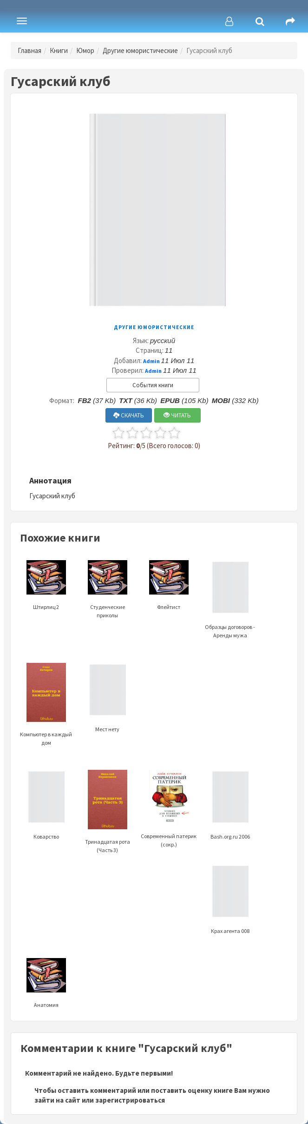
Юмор (85, 50)
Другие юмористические (140, 50)
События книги (152, 385)
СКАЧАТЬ (128, 415)
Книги (59, 50)
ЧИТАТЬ (177, 415)
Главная (29, 50)
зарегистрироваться (130, 1100)
